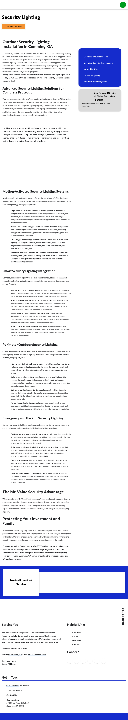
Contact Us (11, 695)
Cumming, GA (15, 654)
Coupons (76, 644)
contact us (31, 77)
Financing (76, 640)
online (61, 546)
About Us (76, 632)
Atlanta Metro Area (37, 654)
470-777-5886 (17, 77)
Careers (76, 636)
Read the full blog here (35, 141)
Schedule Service (14, 690)
